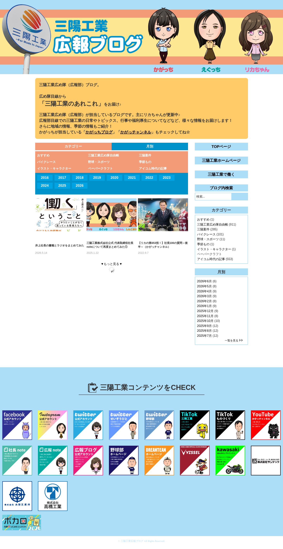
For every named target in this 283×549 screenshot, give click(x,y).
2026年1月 (204, 306)
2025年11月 (205, 316)
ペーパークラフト (100, 168)
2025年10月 (205, 320)
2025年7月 (204, 335)
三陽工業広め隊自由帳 (103, 155)
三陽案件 (145, 155)
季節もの (145, 162)
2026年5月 (204, 286)
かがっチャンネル (135, 132)
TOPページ (221, 146)
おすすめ (43, 155)
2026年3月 (204, 296)
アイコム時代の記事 (153, 168)
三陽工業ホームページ (221, 160)
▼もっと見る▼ (111, 264)
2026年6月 (204, 281)
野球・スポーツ (99, 162)
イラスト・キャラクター (54, 168)
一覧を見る (231, 340)
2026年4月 (204, 291)
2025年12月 (205, 311)
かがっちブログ (99, 132)
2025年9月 (204, 326)
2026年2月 (204, 301)
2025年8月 (204, 330)
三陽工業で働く (221, 174)
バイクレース (46, 162)
